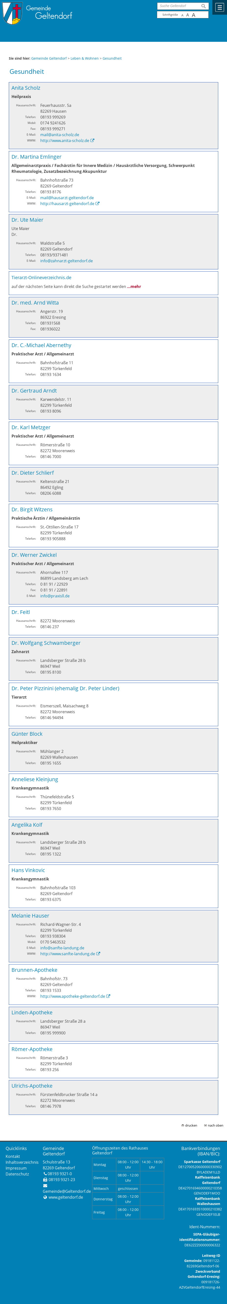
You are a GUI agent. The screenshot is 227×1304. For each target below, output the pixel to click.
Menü (219, 7)
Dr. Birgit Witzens (32, 509)
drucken (191, 1125)
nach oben (215, 1125)
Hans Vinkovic (28, 870)
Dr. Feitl (20, 611)
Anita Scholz (25, 87)
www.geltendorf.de (66, 1197)
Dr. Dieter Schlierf (32, 472)
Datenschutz (17, 1174)
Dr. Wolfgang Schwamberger (46, 642)
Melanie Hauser (30, 915)
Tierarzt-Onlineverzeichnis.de (41, 277)
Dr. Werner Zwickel (34, 554)
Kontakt (13, 1156)
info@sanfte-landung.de (62, 948)
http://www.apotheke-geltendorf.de (72, 996)
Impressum (16, 1168)
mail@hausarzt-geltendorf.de (67, 197)
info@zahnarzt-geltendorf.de (66, 260)
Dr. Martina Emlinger (36, 156)
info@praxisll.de (55, 596)
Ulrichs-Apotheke (32, 1085)
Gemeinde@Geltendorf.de (67, 1191)
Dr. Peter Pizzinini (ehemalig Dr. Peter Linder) (65, 688)
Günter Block (27, 733)
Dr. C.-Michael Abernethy (41, 345)
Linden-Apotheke (32, 1012)
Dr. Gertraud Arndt (34, 390)
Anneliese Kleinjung (34, 779)
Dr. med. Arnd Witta (35, 302)
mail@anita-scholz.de (59, 134)
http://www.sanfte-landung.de (67, 953)
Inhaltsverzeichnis (22, 1162)
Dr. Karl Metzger (31, 427)
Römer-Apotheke (32, 1048)
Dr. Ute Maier (27, 219)
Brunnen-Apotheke (34, 969)
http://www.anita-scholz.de (64, 140)
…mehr (134, 286)
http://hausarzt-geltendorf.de (67, 203)
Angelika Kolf (26, 824)
